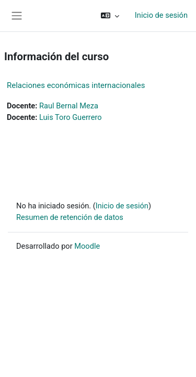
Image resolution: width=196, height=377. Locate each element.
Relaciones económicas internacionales (76, 85)
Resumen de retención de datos (69, 217)
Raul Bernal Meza (68, 105)
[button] (110, 15)
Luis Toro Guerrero (70, 117)
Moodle (87, 246)
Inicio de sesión (161, 15)
